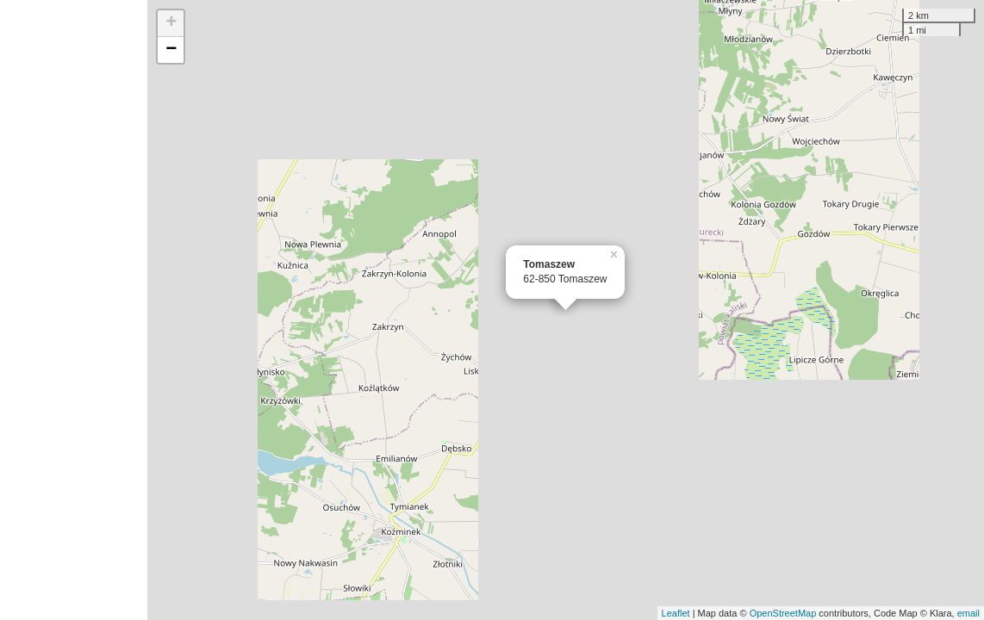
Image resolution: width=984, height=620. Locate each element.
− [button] (171, 50)
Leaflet (676, 613)
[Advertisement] (73, 310)
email (968, 613)
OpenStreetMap (783, 613)
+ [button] (171, 23)
